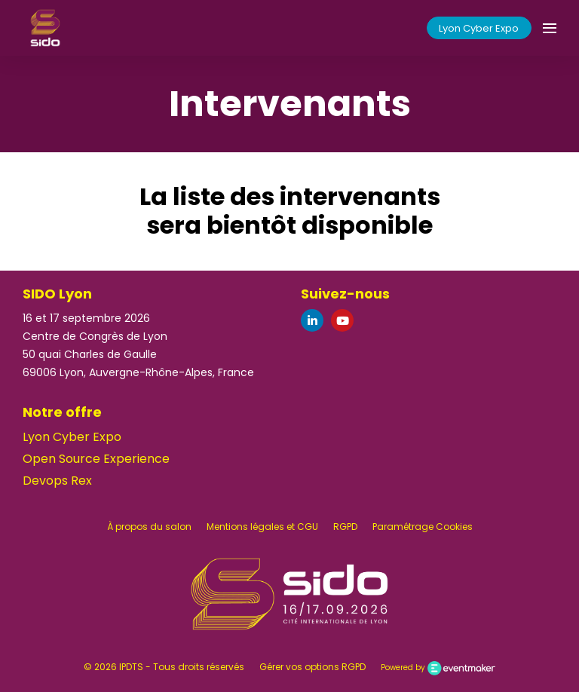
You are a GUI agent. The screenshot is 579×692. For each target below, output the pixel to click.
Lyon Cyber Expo (479, 28)
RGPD (345, 526)
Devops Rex (57, 480)
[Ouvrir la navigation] (549, 28)
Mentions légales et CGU (262, 526)
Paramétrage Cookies (422, 526)
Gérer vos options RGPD (312, 666)
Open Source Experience (96, 458)
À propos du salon (149, 526)
